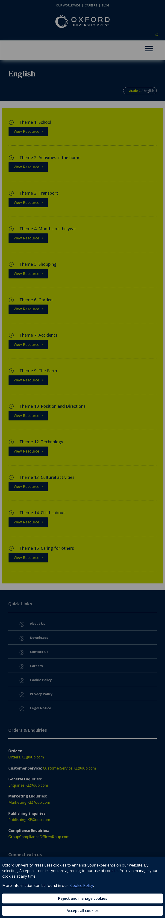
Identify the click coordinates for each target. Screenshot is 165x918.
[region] (82, 887)
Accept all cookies (83, 910)
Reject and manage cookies (82, 898)
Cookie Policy (81, 885)
